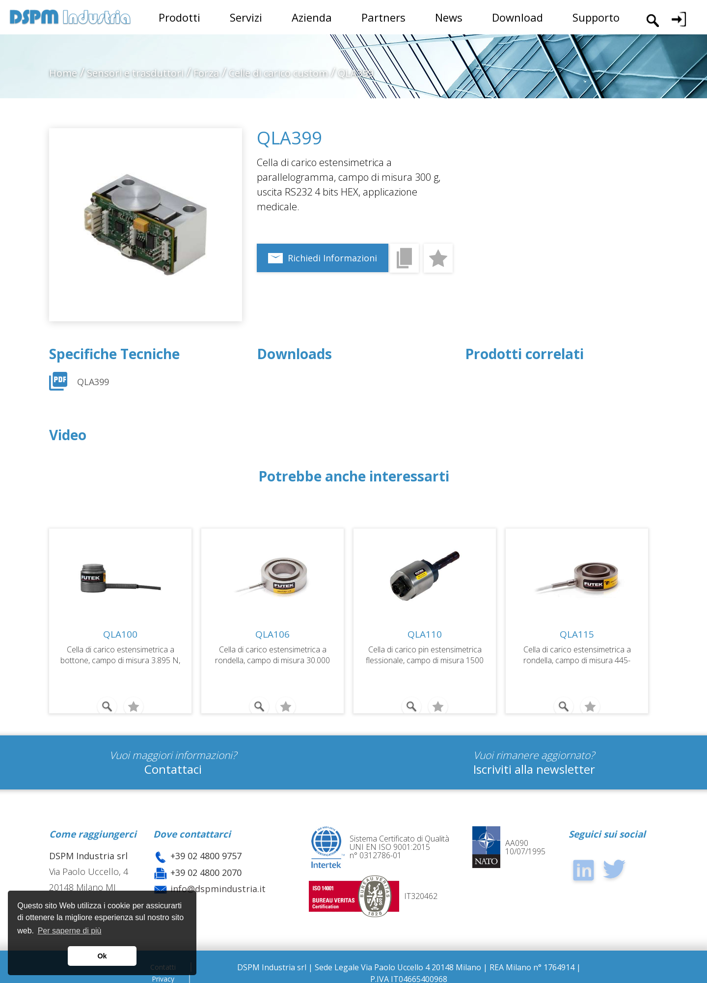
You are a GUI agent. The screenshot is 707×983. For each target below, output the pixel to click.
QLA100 (120, 634)
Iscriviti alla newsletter (534, 764)
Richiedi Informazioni (332, 258)
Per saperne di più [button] (70, 931)
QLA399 (93, 382)
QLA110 (425, 634)
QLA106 (272, 634)
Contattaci (173, 764)
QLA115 (577, 634)
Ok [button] (102, 956)
